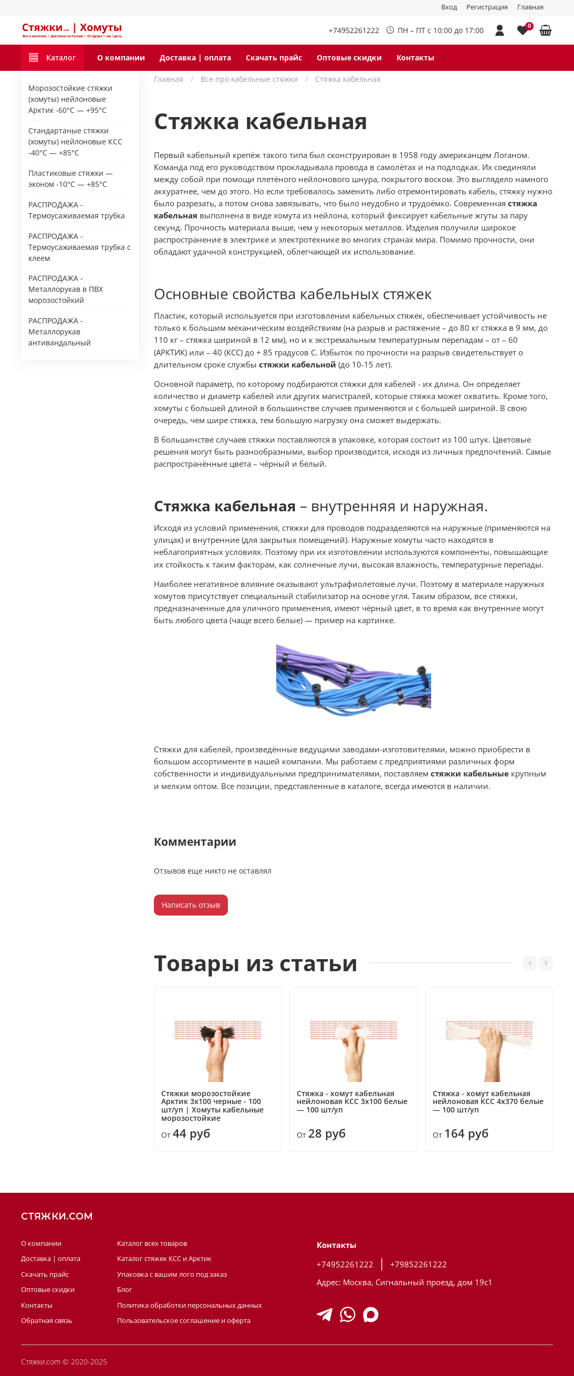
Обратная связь (46, 1320)
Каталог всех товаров (152, 1243)
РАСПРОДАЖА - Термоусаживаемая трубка (76, 209)
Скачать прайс (274, 57)
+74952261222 (354, 30)
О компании (121, 57)
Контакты (415, 57)
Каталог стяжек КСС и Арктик (164, 1258)
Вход (449, 7)
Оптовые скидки (349, 57)
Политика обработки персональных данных (189, 1305)
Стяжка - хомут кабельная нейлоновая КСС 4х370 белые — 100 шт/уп (488, 1101)
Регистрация (487, 7)
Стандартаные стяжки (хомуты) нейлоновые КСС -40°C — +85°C (75, 141)
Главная (530, 7)
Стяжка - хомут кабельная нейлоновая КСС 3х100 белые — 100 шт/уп (352, 1101)
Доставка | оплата (195, 57)
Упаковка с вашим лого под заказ (172, 1274)
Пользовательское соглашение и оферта (184, 1320)
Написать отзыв (191, 905)
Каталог (52, 57)
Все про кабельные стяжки (249, 79)
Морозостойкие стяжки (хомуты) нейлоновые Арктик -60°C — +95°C (70, 99)
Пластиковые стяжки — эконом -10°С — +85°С (70, 178)
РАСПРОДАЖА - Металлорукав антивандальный (59, 332)
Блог (124, 1289)
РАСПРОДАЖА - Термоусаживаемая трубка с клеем (79, 247)
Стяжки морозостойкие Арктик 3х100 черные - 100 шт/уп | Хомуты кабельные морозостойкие (212, 1105)
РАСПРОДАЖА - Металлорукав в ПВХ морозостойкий (65, 289)
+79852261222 (418, 1264)
